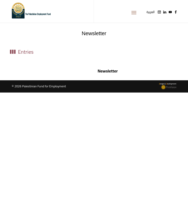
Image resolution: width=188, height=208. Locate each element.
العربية (151, 12)
